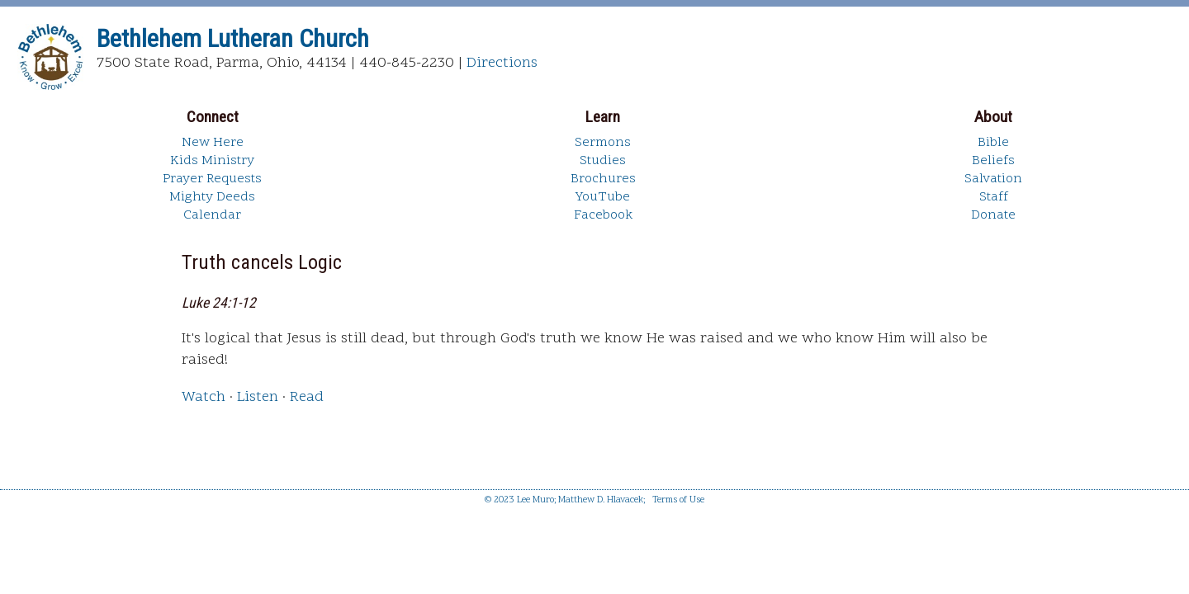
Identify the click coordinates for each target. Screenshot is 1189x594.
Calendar (212, 215)
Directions (502, 63)
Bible (993, 143)
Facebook (603, 215)
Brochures (603, 179)
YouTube (603, 197)
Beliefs (993, 161)
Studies (603, 161)
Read (307, 397)
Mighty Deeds (212, 197)
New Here (213, 143)
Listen (257, 397)
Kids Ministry (212, 161)
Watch (203, 397)
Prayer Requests (212, 179)
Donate (993, 215)
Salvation (993, 179)
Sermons (603, 143)
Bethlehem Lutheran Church (233, 38)
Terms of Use (678, 500)
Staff (993, 197)
